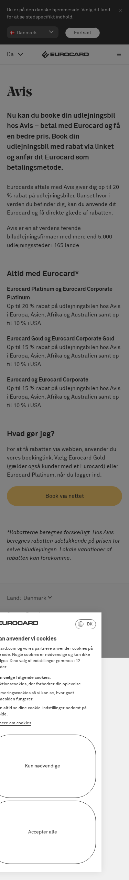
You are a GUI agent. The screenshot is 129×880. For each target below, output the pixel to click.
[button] (57, 624)
